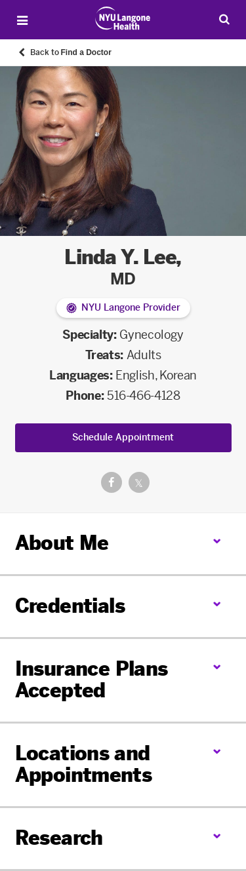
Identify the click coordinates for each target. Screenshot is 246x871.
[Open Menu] (22, 20)
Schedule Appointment (123, 437)
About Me (62, 543)
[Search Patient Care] (224, 19)
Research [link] (59, 838)
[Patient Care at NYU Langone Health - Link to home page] (123, 18)
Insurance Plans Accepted (91, 680)
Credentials (70, 606)
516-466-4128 (143, 396)
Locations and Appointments (83, 764)
